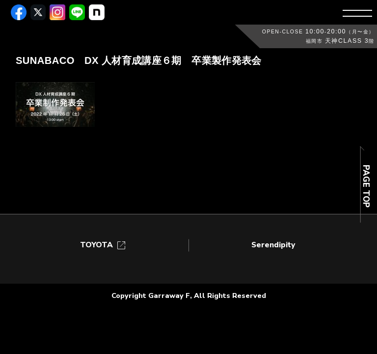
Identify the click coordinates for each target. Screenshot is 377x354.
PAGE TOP (365, 186)
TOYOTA (103, 245)
